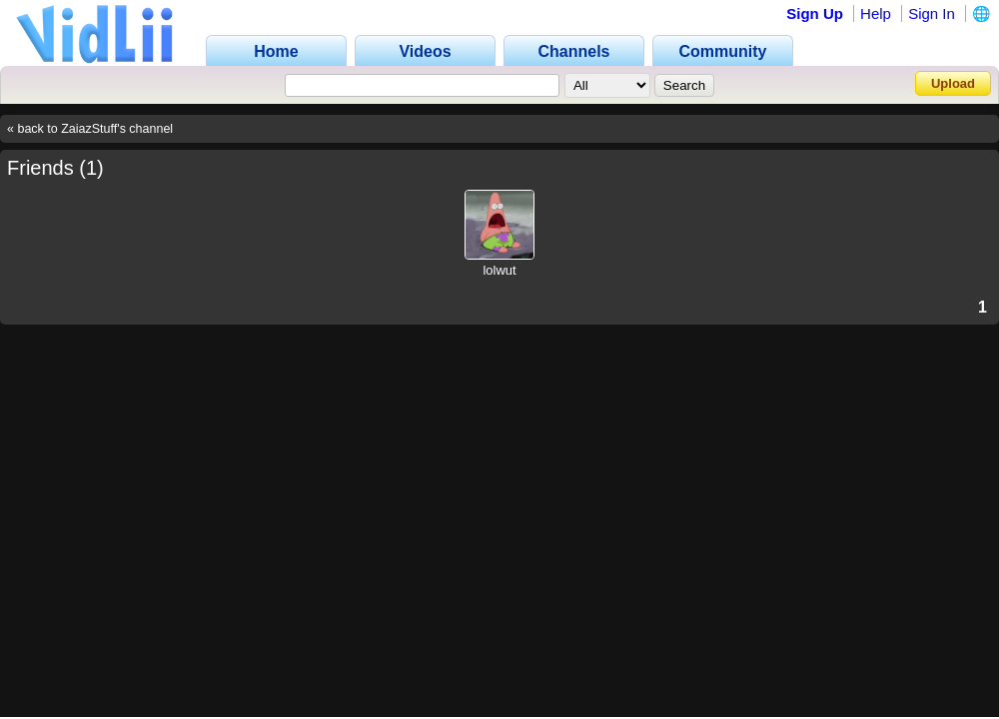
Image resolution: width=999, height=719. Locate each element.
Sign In (931, 13)
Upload (953, 83)
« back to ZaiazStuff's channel (90, 129)
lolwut (499, 270)
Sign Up (814, 13)
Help (875, 13)
